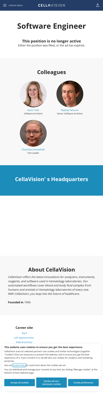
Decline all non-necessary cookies (51, 383)
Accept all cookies (20, 382)
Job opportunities (24, 337)
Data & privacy (24, 342)
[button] (97, 5)
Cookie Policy (19, 365)
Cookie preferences (83, 382)
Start (24, 333)
